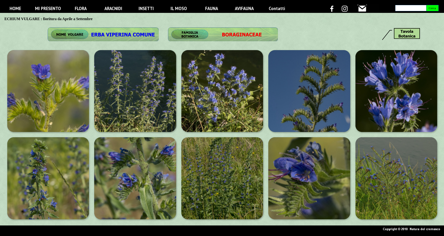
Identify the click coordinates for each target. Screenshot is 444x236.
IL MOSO (179, 8)
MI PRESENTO (48, 8)
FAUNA (211, 8)
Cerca (432, 8)
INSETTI (146, 8)
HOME (15, 8)
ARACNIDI (113, 8)
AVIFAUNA (244, 8)
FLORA (81, 8)
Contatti (277, 8)
